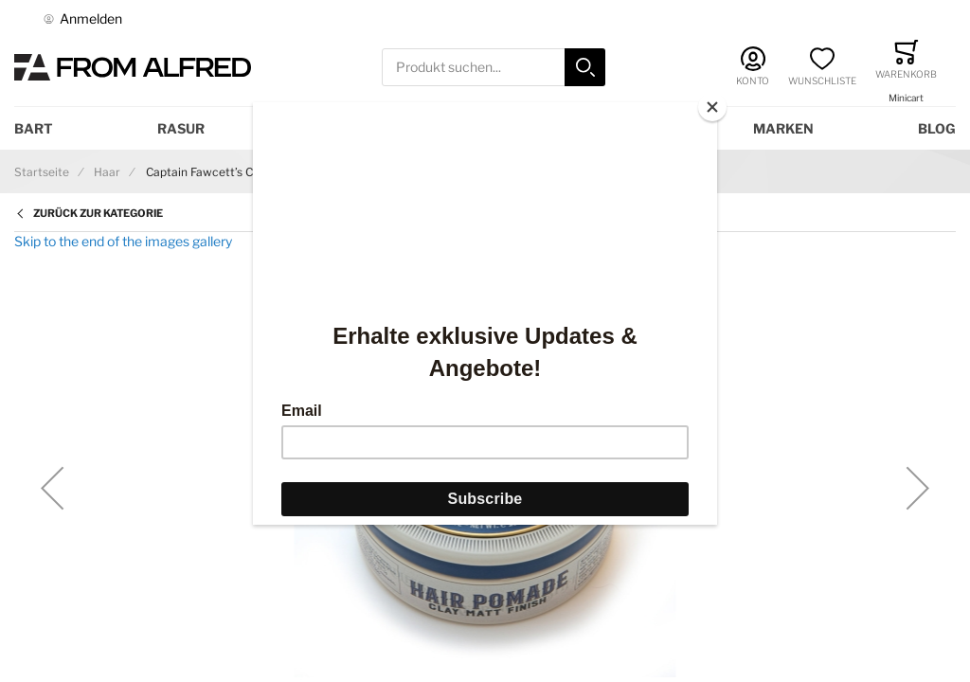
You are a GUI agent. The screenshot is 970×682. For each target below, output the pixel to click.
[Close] (712, 107)
